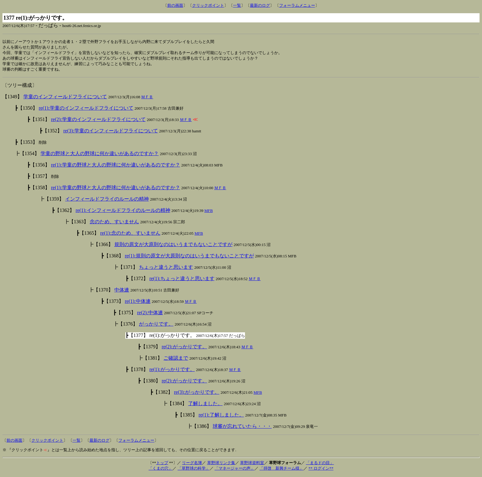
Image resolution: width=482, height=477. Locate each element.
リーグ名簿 (192, 464)
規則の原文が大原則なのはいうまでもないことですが (173, 246)
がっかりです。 (156, 325)
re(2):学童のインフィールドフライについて (98, 121)
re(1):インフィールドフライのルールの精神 (123, 212)
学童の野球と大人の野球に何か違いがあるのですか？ (100, 155)
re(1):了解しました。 (221, 416)
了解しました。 (205, 405)
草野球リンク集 (221, 464)
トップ (162, 464)
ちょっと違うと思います (166, 269)
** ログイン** (320, 470)
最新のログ (260, 5)
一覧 (237, 5)
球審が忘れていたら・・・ (242, 428)
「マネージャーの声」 (235, 470)
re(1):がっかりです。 (172, 371)
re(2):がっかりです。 (184, 348)
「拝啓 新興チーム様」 (281, 470)
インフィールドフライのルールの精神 (107, 200)
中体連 (121, 291)
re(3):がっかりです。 (196, 394)
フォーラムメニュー (297, 5)
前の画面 (175, 5)
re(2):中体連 (150, 314)
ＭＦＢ (147, 98)
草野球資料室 (252, 464)
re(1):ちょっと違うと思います (182, 280)
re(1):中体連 (138, 303)
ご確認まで (176, 359)
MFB (208, 212)
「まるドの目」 (320, 464)
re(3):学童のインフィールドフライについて (110, 132)
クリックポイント (208, 5)
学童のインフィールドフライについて (65, 98)
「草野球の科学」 (194, 470)
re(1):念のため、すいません (130, 234)
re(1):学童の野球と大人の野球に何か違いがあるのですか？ (115, 166)
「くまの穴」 (160, 470)
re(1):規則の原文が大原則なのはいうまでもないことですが (189, 257)
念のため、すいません (114, 223)
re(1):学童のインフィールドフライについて (86, 109)
